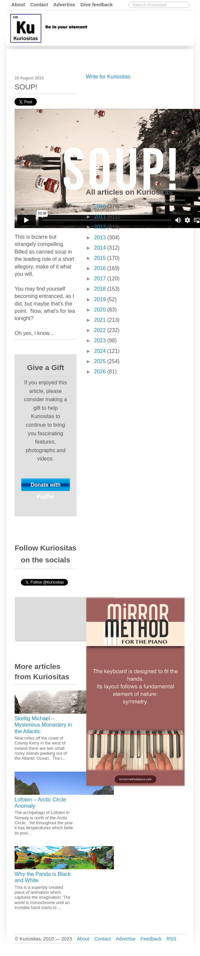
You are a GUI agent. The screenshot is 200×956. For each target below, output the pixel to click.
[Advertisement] (135, 132)
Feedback (150, 938)
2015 (100, 258)
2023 (100, 340)
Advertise (64, 4)
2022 (100, 330)
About (18, 4)
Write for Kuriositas (108, 76)
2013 (100, 237)
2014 (100, 248)
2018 (100, 289)
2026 (100, 371)
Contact (39, 4)
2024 (100, 351)
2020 (100, 309)
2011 (100, 216)
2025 (100, 361)
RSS (171, 938)
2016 (100, 268)
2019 (100, 299)
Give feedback (96, 4)
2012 (100, 227)
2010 (100, 206)
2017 (100, 278)
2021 (100, 320)
